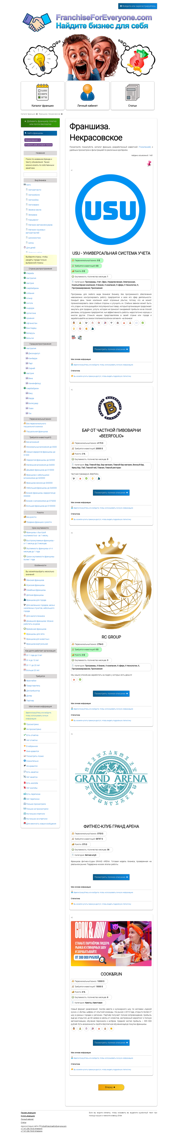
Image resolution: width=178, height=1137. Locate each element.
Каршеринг (32, 220)
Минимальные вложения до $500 (40, 447)
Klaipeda (29, 273)
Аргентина (30, 313)
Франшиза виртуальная (36, 644)
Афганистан (30, 323)
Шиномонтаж (33, 238)
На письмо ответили (35, 814)
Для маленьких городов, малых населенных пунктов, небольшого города (39, 608)
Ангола (28, 303)
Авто (27, 185)
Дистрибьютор (32, 691)
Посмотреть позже (35, 756)
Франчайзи (30, 681)
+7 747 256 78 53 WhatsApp (31, 1129)
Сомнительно (32, 761)
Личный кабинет (87, 95)
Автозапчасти (33, 190)
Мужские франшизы (34, 585)
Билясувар (32, 403)
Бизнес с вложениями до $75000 (40, 501)
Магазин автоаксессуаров (39, 225)
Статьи (132, 95)
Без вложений (31, 442)
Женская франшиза (34, 580)
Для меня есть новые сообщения (41, 824)
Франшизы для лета (34, 634)
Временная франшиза (35, 629)
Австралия (30, 278)
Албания (29, 293)
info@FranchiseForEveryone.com (52, 1126)
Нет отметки (32, 740)
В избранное (32, 746)
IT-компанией (145, 147)
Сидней (30, 368)
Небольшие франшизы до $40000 (40, 488)
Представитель (32, 686)
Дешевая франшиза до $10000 (39, 470)
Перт (29, 363)
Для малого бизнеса (34, 616)
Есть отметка (32, 735)
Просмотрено (32, 724)
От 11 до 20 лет (32, 665)
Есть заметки (32, 772)
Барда (30, 398)
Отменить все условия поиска (38, 145)
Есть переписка (33, 794)
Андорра (29, 308)
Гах (28, 413)
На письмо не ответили (36, 819)
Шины (30, 243)
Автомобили (33, 195)
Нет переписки (32, 799)
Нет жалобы (32, 788)
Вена (29, 378)
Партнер (29, 700)
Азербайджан (31, 288)
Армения (29, 318)
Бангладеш (30, 328)
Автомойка (32, 200)
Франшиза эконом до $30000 (38, 483)
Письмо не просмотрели (37, 809)
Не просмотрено (33, 729)
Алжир (28, 298)
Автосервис (32, 205)
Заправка (31, 215)
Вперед (110, 1087)
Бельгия (29, 338)
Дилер (28, 696)
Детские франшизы (34, 595)
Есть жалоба (32, 783)
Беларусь (29, 333)
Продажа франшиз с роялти (38, 522)
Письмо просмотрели (36, 804)
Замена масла (33, 210)
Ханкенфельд (33, 383)
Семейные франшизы (35, 590)
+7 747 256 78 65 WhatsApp (31, 1131)
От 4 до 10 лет (31, 660)
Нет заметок (32, 777)
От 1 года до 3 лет (33, 655)
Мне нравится (32, 751)
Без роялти (30, 517)
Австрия (29, 283)
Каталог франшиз (43, 95)
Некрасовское (32, 139)
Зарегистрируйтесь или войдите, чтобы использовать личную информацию (38, 716)
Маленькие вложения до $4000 (39, 465)
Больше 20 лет (31, 670)
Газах (30, 408)
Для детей (29, 248)
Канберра (31, 358)
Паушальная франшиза (36, 431)
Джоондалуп (33, 353)
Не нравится (32, 766)
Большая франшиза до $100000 (39, 506)
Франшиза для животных (36, 639)
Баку (29, 393)
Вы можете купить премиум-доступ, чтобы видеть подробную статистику (102, 376)
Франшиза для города (35, 600)
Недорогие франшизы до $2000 (39, 460)
